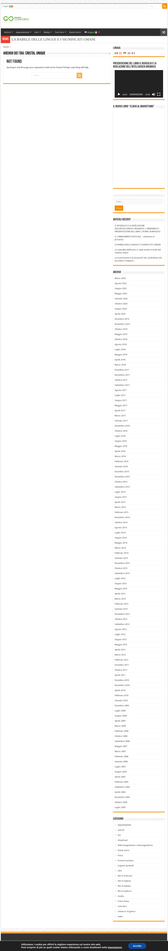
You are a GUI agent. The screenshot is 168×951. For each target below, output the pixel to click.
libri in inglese (124, 881)
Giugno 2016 (121, 441)
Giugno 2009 (121, 716)
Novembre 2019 (122, 324)
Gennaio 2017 (121, 420)
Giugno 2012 (121, 639)
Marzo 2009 (120, 726)
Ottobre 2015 (121, 482)
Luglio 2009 (120, 710)
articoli (121, 830)
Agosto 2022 (121, 283)
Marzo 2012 (120, 654)
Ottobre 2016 (121, 431)
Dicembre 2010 (122, 680)
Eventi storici (75, 32)
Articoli (7, 32)
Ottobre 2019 (121, 329)
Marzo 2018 (120, 364)
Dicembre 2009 (122, 705)
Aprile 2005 (120, 777)
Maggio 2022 (121, 293)
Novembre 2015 (122, 476)
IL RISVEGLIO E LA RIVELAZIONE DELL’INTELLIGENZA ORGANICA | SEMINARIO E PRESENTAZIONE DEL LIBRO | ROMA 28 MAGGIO (137, 228)
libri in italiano (124, 886)
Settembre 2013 (122, 573)
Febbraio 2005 (121, 782)
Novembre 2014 (122, 517)
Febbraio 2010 (121, 695)
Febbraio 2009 (121, 731)
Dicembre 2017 (122, 370)
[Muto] (153, 94)
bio (119, 835)
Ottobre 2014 (121, 522)
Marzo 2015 (120, 507)
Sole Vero (59, 32)
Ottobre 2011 (121, 670)
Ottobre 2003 (121, 802)
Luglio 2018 (120, 349)
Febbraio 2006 (121, 756)
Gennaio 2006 (121, 761)
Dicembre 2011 (122, 665)
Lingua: (7, 6)
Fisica (120, 855)
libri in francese (125, 876)
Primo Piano (123, 901)
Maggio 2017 (121, 405)
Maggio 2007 (121, 746)
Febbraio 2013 (121, 604)
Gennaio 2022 (121, 298)
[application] (139, 84)
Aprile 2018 (120, 359)
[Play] (119, 94)
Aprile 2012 (120, 649)
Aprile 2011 (120, 675)
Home (6, 47)
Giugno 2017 (121, 400)
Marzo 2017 (120, 415)
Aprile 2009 (120, 721)
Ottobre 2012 (121, 619)
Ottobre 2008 (121, 736)
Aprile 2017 (120, 410)
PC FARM (161, 945)
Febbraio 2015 (121, 512)
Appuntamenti (22, 32)
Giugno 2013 (121, 583)
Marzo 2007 (120, 751)
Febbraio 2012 (121, 660)
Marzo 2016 (120, 456)
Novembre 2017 (122, 375)
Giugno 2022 (121, 288)
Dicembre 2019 (122, 319)
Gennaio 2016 (121, 466)
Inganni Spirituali (126, 865)
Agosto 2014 (121, 527)
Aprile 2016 (120, 451)
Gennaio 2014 (121, 558)
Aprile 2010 (120, 690)
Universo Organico (127, 911)
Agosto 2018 (121, 344)
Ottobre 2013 (121, 568)
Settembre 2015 (122, 487)
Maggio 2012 (121, 644)
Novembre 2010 (122, 685)
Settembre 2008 (122, 741)
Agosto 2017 (121, 390)
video (120, 916)
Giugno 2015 (121, 497)
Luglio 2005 (120, 766)
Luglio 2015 (120, 492)
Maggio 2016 (121, 446)
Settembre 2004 (122, 787)
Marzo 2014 (120, 548)
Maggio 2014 (121, 543)
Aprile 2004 (120, 792)
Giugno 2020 (121, 309)
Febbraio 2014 (121, 553)
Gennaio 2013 (121, 609)
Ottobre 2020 (121, 303)
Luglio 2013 (120, 578)
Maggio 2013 (121, 588)
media (121, 896)
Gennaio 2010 (121, 700)
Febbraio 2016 (121, 461)
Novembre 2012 (122, 614)
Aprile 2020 (120, 314)
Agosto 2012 (121, 629)
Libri (36, 32)
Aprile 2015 (120, 502)
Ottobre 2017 (121, 380)
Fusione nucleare (126, 860)
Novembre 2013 (122, 563)
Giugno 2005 (121, 771)
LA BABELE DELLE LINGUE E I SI (38, 39)
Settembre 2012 (122, 624)
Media (47, 32)
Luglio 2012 (120, 634)
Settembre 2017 (122, 385)
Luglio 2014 (120, 532)
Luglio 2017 (120, 395)
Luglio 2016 (120, 436)
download (122, 840)
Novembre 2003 (122, 797)
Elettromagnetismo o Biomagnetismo (135, 845)
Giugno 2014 (121, 537)
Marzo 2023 (120, 278)
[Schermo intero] (158, 94)
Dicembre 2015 (122, 471)
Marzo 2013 (120, 599)
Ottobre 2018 (121, 339)
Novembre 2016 (122, 426)
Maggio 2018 (121, 354)
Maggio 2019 (121, 334)
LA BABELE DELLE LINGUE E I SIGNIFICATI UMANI (138, 244)
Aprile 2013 (120, 593)
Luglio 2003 (120, 807)
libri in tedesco (125, 891)
